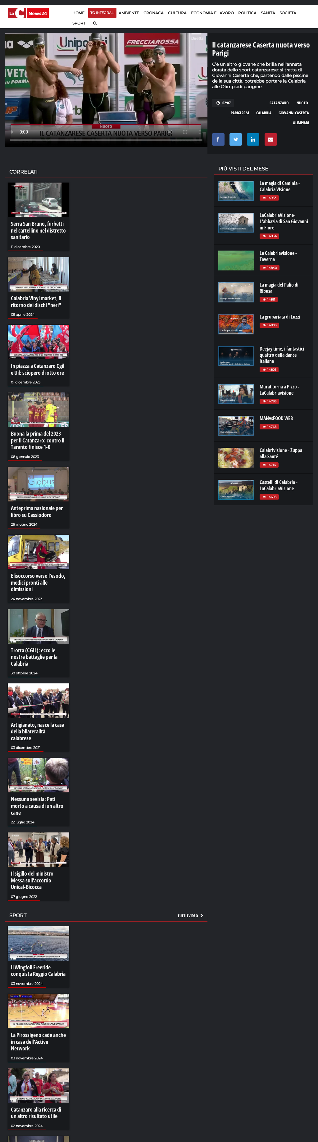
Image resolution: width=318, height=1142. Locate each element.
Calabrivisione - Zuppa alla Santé (281, 453)
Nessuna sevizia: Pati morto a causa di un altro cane (37, 766)
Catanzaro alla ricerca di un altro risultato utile (36, 1048)
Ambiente (129, 13)
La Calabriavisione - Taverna (278, 256)
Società (287, 13)
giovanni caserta (294, 113)
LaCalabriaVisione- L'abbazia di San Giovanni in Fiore (284, 221)
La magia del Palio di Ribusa (279, 287)
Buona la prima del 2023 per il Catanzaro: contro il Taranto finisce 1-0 (38, 433)
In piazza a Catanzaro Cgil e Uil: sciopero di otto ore (36, 364)
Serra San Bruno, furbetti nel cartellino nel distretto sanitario (38, 229)
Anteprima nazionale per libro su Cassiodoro (34, 502)
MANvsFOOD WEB (276, 418)
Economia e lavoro (212, 13)
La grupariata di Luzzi (280, 316)
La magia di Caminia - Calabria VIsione (280, 186)
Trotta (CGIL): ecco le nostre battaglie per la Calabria (37, 634)
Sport (78, 23)
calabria (263, 113)
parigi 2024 (240, 113)
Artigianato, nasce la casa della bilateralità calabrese (36, 700)
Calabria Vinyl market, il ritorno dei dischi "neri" (34, 298)
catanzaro (279, 103)
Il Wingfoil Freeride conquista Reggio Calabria (35, 916)
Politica (247, 13)
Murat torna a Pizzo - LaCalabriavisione (279, 389)
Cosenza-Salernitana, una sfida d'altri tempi (35, 1114)
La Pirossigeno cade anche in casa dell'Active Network (38, 982)
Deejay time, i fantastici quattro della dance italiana (282, 355)
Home (78, 13)
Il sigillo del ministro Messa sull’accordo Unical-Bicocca (37, 831)
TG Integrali (102, 13)
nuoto (302, 103)
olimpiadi (301, 122)
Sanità (268, 13)
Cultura (177, 13)
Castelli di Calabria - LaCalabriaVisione (279, 485)
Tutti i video (191, 862)
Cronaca (153, 13)
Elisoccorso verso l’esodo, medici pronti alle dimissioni (38, 568)
